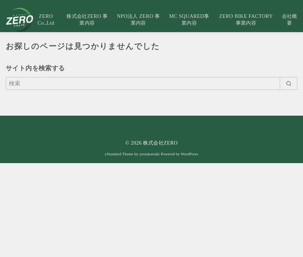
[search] (288, 83)
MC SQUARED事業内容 (189, 19)
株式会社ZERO (160, 143)
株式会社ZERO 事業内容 (87, 19)
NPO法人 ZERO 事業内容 (138, 19)
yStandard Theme (119, 154)
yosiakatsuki (149, 154)
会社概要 (289, 19)
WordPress (189, 154)
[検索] (151, 83)
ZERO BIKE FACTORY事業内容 (246, 19)
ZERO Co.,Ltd (46, 19)
